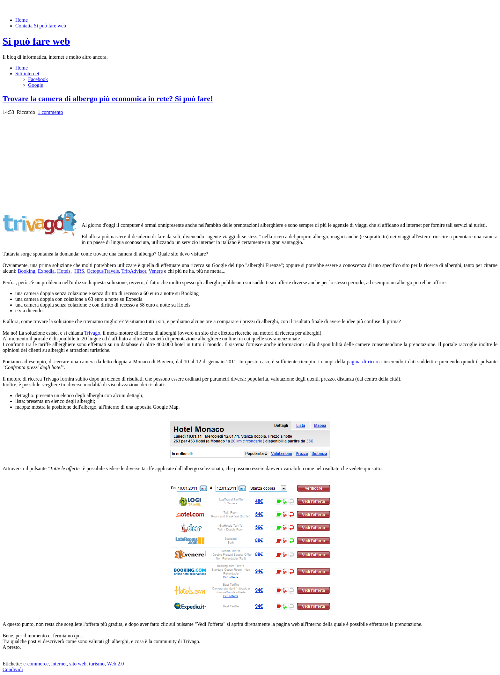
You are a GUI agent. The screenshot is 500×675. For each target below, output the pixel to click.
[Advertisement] (56, 159)
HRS (79, 271)
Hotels (63, 271)
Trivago (92, 333)
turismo (97, 663)
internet (59, 663)
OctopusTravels (103, 271)
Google (35, 85)
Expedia (46, 271)
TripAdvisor (133, 271)
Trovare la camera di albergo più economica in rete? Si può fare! (108, 98)
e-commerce (35, 663)
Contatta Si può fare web (40, 25)
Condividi (13, 669)
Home (21, 20)
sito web (77, 663)
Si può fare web (36, 41)
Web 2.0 (115, 663)
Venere (156, 271)
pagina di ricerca (364, 361)
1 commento (50, 112)
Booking (26, 271)
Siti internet (27, 73)
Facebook (38, 79)
